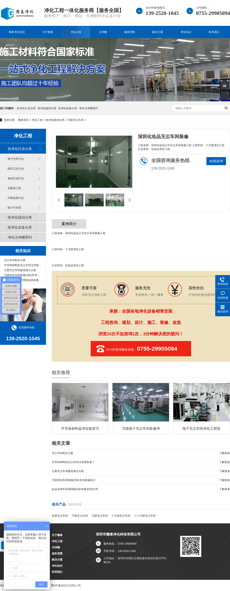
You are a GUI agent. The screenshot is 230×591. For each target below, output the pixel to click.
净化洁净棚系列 (88, 108)
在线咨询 (216, 161)
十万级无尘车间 (121, 515)
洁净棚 (103, 32)
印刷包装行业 (16, 197)
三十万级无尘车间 (145, 515)
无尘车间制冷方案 (14, 260)
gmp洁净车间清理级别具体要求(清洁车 (23, 280)
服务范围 (129, 32)
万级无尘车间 (75, 119)
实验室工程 (14, 188)
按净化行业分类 (26, 108)
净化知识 (186, 32)
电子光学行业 (16, 158)
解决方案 (157, 32)
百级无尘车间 (60, 515)
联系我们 (214, 32)
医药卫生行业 (16, 168)
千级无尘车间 (80, 515)
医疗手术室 (14, 207)
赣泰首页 (23, 119)
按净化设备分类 (67, 108)
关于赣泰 (47, 32)
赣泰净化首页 (17, 32)
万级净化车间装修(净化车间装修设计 (23, 275)
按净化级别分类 (47, 108)
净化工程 (76, 32)
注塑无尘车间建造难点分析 (20, 270)
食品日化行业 (16, 178)
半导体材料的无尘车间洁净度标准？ (23, 265)
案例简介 (69, 224)
